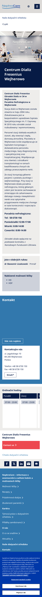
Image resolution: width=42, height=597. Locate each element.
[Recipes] (14, 522)
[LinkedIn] (21, 463)
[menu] (37, 6)
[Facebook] (6, 463)
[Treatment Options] (21, 478)
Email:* (10, 375)
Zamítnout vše (21, 586)
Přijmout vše (21, 593)
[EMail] (28, 463)
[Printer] (36, 463)
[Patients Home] (7, 508)
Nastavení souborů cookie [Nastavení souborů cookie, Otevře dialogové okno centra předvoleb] (21, 580)
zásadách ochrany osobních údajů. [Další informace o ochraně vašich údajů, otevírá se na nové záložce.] (15, 575)
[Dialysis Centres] (14, 17)
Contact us (8, 445)
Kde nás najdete (13, 341)
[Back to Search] (5, 24)
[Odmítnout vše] (39, 554)
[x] (14, 463)
